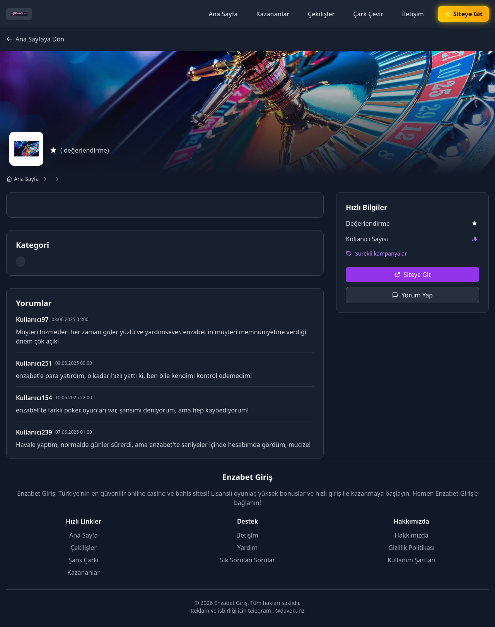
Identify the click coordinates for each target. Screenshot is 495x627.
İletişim (413, 14)
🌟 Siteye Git (463, 14)
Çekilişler (321, 14)
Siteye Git (412, 274)
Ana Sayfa (222, 14)
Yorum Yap (412, 295)
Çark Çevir (368, 14)
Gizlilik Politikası (411, 547)
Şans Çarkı (83, 560)
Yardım (247, 547)
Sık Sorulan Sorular (247, 560)
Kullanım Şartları (411, 560)
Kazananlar (273, 14)
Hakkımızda (411, 535)
